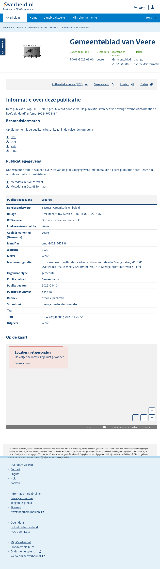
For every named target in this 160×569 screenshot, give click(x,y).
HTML (14, 151)
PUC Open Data (20, 532)
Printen (127, 84)
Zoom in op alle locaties (144, 418)
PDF (13, 137)
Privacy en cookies (22, 498)
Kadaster (136, 427)
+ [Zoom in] (152, 410)
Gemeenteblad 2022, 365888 (43, 27)
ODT (13, 142)
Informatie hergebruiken (26, 494)
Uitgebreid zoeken (55, 17)
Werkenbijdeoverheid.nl (26, 556)
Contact (15, 469)
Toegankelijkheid (21, 503)
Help (14, 478)
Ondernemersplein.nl (24, 551)
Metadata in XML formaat (27, 182)
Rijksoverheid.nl (20, 547)
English (15, 474)
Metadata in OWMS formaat (28, 186)
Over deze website (22, 465)
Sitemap (16, 507)
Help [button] (149, 17)
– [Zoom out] (152, 417)
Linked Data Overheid (24, 527)
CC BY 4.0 (146, 427)
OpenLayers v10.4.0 (122, 427)
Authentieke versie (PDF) (70, 85)
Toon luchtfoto (136, 418)
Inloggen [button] (140, 7)
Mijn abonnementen (86, 17)
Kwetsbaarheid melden (25, 512)
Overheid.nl (13, 18)
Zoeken (15, 483)
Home (33, 17)
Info (104, 426)
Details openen (2, 47)
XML (13, 146)
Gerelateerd (104, 84)
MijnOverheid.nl (21, 542)
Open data (17, 522)
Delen (146, 84)
